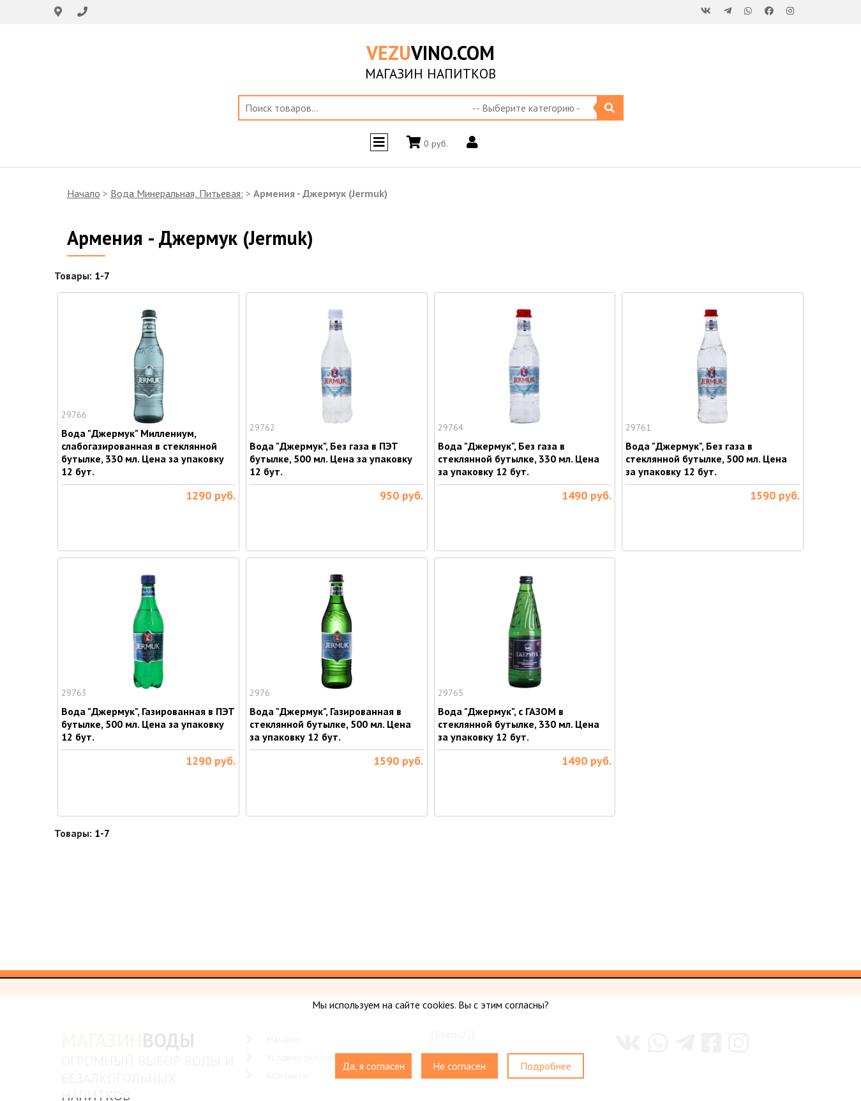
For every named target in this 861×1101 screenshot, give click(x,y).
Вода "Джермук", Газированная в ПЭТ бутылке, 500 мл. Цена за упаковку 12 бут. (148, 724)
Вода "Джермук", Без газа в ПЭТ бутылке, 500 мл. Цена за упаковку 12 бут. (331, 459)
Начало (83, 193)
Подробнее (545, 1066)
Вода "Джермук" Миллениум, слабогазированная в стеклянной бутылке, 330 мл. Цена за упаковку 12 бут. (142, 452)
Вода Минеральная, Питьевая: (176, 193)
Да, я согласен (373, 1066)
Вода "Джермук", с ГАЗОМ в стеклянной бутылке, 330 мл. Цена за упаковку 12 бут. (518, 724)
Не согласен (459, 1066)
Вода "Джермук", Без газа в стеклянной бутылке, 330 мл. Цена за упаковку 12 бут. (518, 459)
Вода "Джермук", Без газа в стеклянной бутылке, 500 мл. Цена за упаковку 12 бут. (706, 459)
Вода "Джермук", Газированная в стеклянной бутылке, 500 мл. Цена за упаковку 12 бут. (330, 724)
